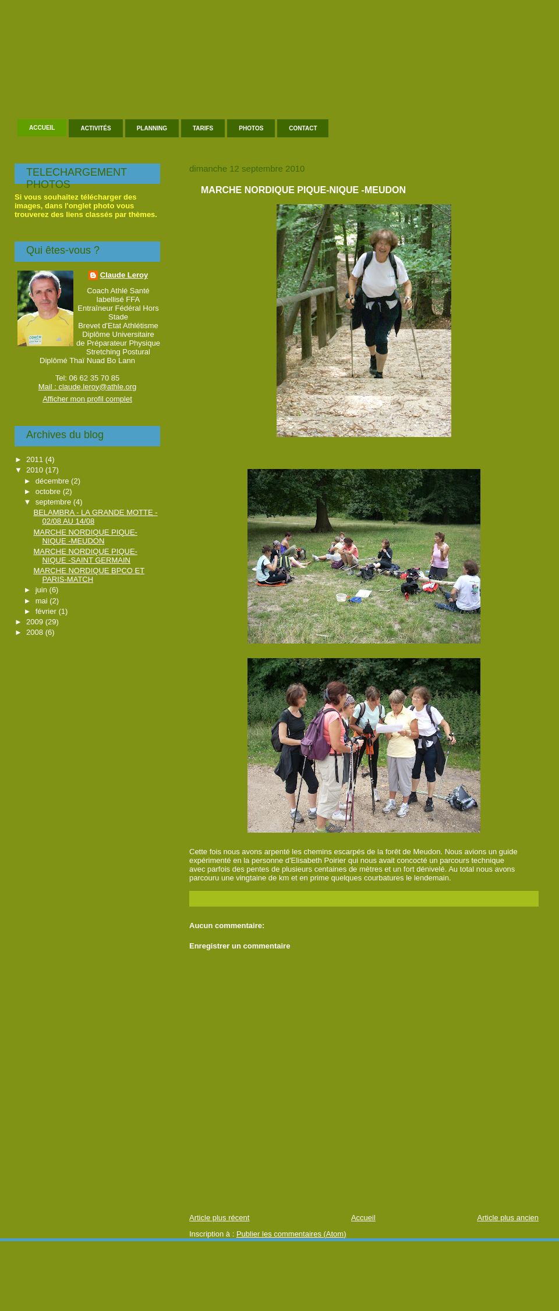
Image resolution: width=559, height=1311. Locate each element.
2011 (35, 459)
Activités (95, 128)
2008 (35, 632)
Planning (152, 128)
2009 (35, 621)
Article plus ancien (508, 1217)
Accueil (42, 128)
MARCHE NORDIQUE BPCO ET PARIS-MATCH (88, 575)
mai (43, 600)
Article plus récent (219, 1217)
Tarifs (203, 128)
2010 (35, 470)
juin (42, 589)
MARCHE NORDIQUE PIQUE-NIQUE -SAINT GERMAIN (85, 555)
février (47, 611)
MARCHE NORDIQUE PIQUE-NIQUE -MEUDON (303, 190)
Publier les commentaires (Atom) (291, 1234)
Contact (303, 128)
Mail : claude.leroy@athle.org (87, 386)
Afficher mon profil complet (87, 399)
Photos (251, 128)
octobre (49, 491)
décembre (53, 481)
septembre (54, 502)
